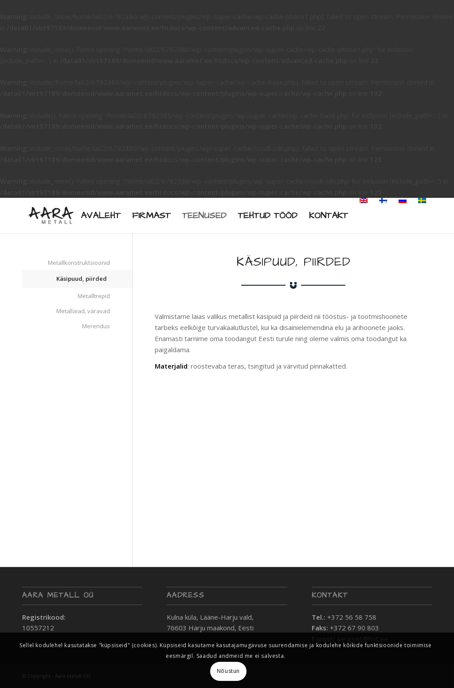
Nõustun (228, 671)
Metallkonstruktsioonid (79, 263)
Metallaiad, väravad (83, 311)
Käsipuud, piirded (81, 279)
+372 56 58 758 (351, 617)
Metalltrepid (94, 296)
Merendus (96, 326)
